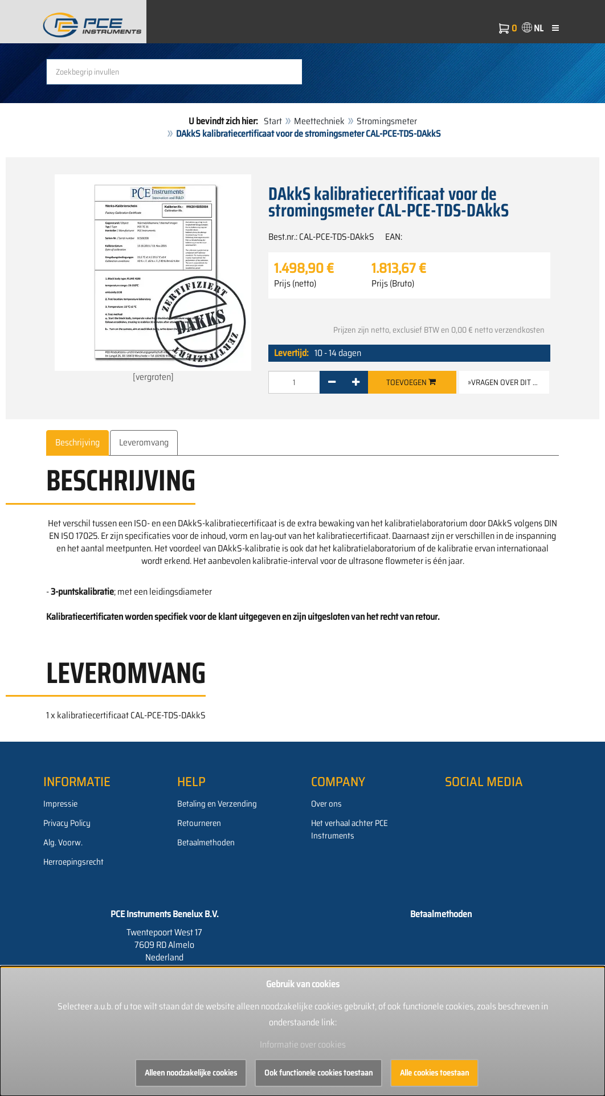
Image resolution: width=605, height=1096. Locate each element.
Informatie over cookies (303, 1044)
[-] (332, 382)
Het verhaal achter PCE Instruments (349, 829)
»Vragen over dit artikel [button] (508, 382)
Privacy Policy (67, 823)
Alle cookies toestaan (434, 1072)
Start (273, 121)
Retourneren (199, 823)
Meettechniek (319, 121)
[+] (356, 382)
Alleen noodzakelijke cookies (191, 1072)
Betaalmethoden (206, 842)
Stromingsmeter (387, 121)
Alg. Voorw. (63, 842)
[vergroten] (153, 279)
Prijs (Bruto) (392, 283)
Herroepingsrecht (73, 862)
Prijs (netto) (295, 283)
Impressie (60, 804)
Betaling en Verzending (217, 804)
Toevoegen (411, 382)
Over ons (326, 804)
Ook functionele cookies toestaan (318, 1072)
